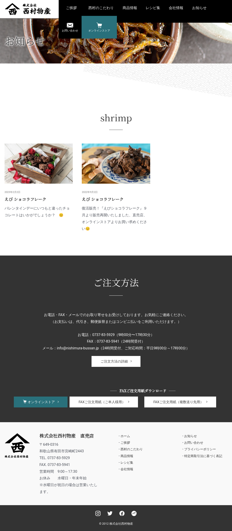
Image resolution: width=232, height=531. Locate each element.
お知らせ (199, 8)
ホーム (125, 436)
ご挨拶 (71, 8)
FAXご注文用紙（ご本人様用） (102, 402)
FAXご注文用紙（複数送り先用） (178, 402)
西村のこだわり (101, 8)
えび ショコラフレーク (25, 199)
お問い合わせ (70, 30)
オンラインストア (99, 30)
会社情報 (176, 8)
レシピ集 (153, 8)
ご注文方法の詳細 (114, 361)
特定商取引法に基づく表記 (203, 456)
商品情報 (130, 8)
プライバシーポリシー (200, 449)
